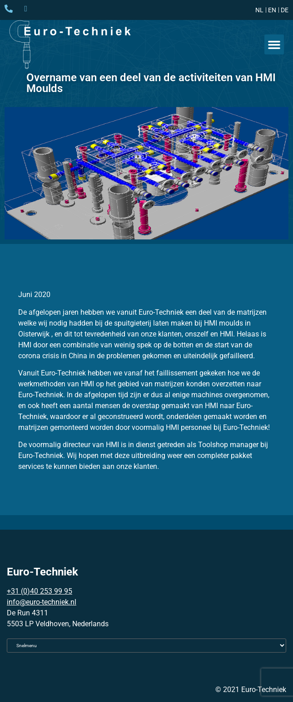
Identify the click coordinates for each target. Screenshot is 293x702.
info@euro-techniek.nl (41, 602)
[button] (274, 44)
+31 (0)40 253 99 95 (39, 591)
